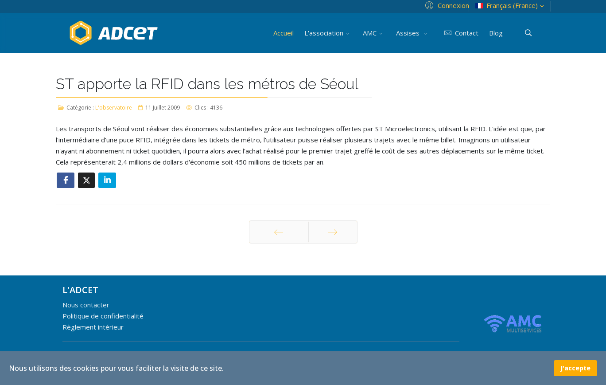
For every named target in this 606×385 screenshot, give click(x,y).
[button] (446, 5)
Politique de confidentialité (103, 315)
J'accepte (575, 368)
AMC (370, 32)
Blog (496, 32)
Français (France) (510, 5)
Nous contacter (85, 304)
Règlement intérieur (93, 326)
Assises (408, 32)
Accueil (283, 32)
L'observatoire (113, 107)
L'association (323, 32)
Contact (459, 32)
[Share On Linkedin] (107, 180)
